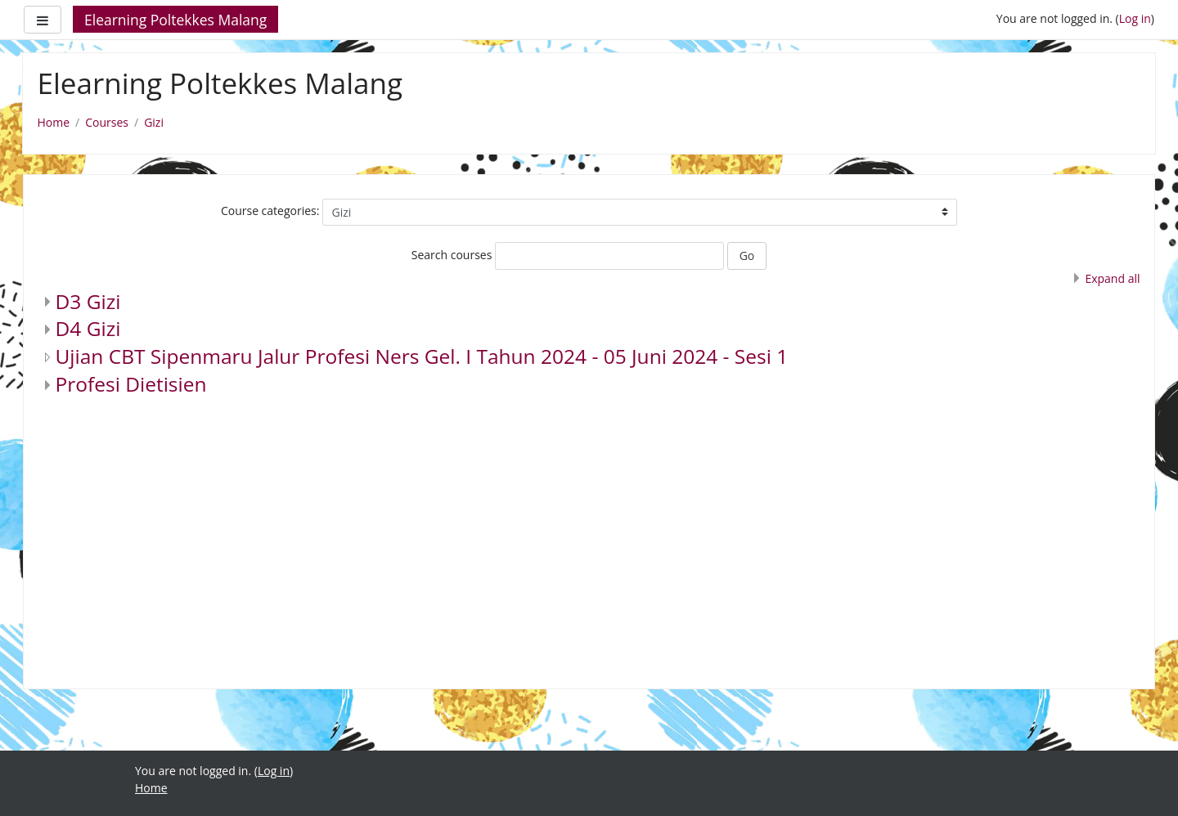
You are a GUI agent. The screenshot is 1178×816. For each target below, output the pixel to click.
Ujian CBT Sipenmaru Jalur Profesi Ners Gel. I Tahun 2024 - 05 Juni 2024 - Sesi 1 (422, 356)
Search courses (451, 254)
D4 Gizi (88, 328)
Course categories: (270, 210)
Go (747, 255)
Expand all (1112, 278)
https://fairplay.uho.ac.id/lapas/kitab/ (234, 805)
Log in (1135, 18)
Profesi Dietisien (131, 383)
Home (54, 122)
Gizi (154, 122)
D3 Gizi (88, 301)
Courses (106, 122)
